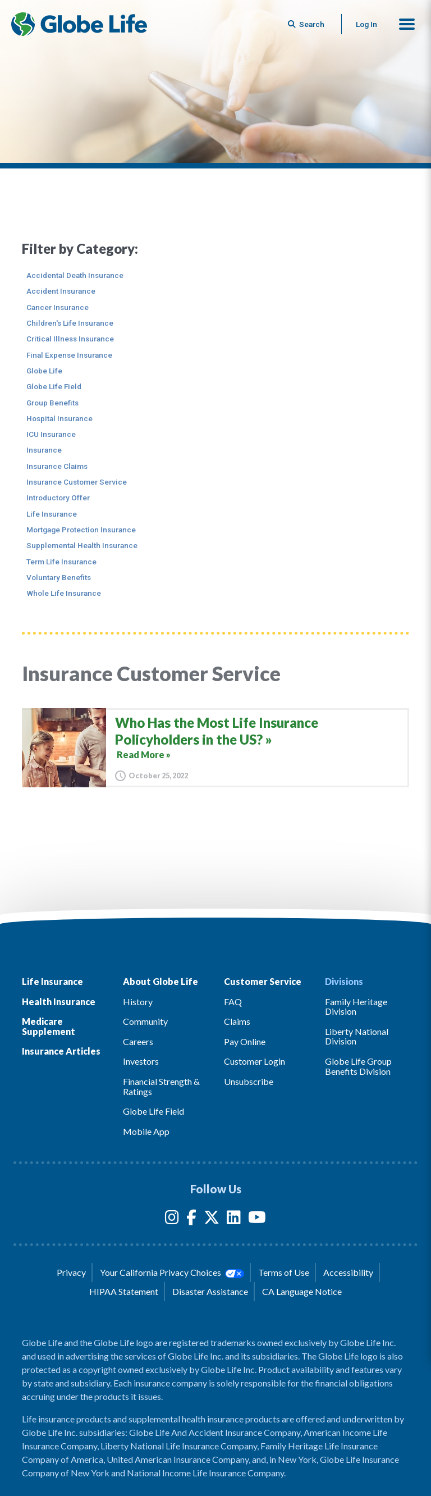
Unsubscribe (248, 1081)
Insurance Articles (61, 1051)
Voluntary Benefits (58, 577)
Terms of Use (283, 1272)
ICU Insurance (51, 434)
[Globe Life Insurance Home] (79, 24)
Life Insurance (51, 513)
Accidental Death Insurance (74, 275)
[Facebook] (191, 1219)
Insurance (44, 449)
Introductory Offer (58, 497)
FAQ (233, 1001)
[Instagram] (172, 1219)
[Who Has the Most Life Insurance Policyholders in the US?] (215, 747)
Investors (141, 1061)
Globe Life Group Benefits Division (358, 1066)
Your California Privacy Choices (172, 1272)
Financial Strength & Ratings (161, 1086)
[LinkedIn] (234, 1219)
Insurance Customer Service (76, 481)
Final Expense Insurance (69, 354)
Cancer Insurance (57, 307)
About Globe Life (160, 981)
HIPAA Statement (123, 1291)
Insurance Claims (57, 466)
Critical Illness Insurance (70, 338)
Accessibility (348, 1272)
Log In (366, 24)
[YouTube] (257, 1219)
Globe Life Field (53, 386)
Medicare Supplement (48, 1026)
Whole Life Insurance (63, 593)
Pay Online (244, 1041)
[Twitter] (211, 1219)
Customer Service (262, 981)
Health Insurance (58, 1001)
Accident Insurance (60, 290)
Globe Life (44, 370)
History (138, 1001)
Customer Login (254, 1061)
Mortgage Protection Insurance (81, 529)
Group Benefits (52, 402)
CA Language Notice (302, 1291)
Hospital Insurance (59, 418)
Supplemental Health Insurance (81, 545)
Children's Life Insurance (69, 322)
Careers (138, 1041)
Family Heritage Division (356, 1006)
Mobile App (146, 1131)
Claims (237, 1021)
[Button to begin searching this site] (307, 24)
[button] (407, 24)
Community (145, 1021)
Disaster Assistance (210, 1291)
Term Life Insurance (61, 561)
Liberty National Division (356, 1036)
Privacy (71, 1272)
